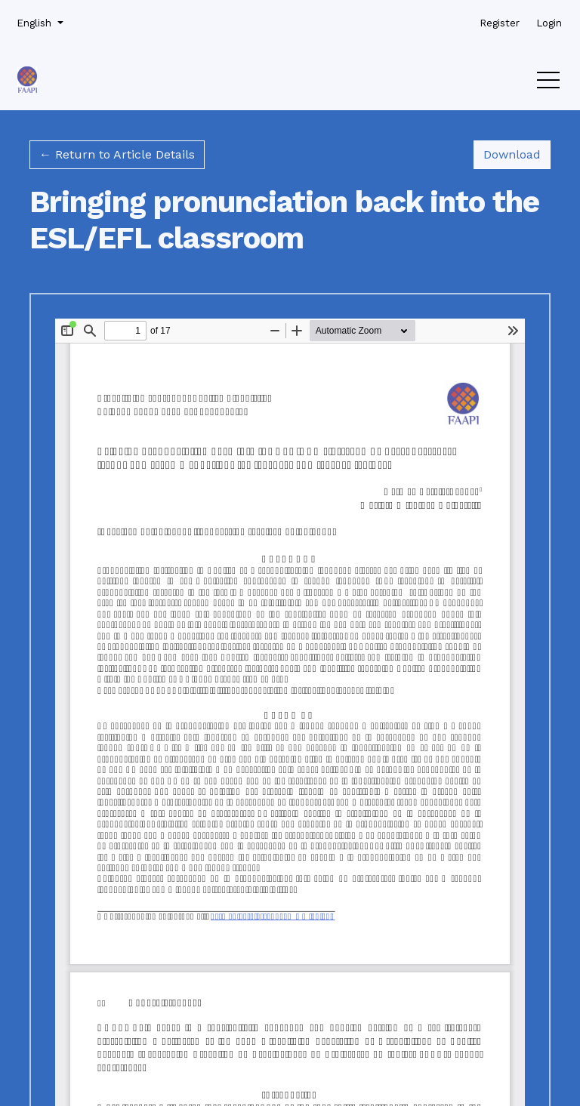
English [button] (38, 22)
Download (517, 153)
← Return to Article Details (117, 154)
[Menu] (548, 84)
